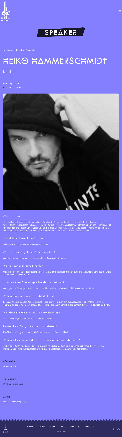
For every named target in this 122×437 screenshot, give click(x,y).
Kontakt (74, 426)
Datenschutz (61, 432)
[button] (120, 11)
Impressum (89, 426)
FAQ (63, 426)
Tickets (41, 426)
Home (30, 426)
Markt (53, 426)
